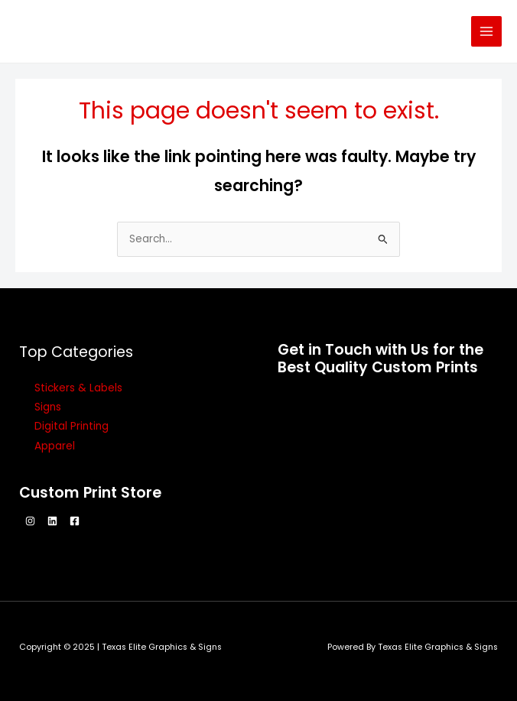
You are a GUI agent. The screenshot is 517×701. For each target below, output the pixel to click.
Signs (47, 407)
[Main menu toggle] (486, 31)
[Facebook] (74, 521)
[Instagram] (30, 521)
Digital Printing (71, 426)
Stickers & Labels (78, 388)
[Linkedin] (52, 521)
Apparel (54, 446)
